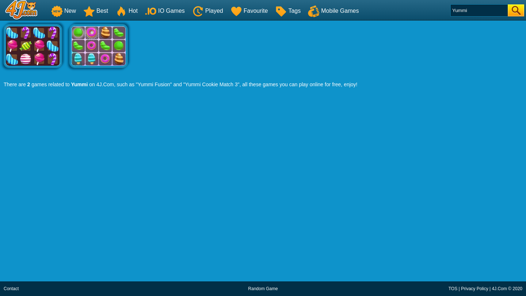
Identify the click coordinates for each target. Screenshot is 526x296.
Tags (288, 11)
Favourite (249, 11)
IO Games (165, 11)
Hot (126, 11)
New (63, 11)
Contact (11, 288)
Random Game (263, 288)
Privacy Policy (474, 288)
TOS (453, 288)
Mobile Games (333, 11)
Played (207, 11)
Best (95, 11)
